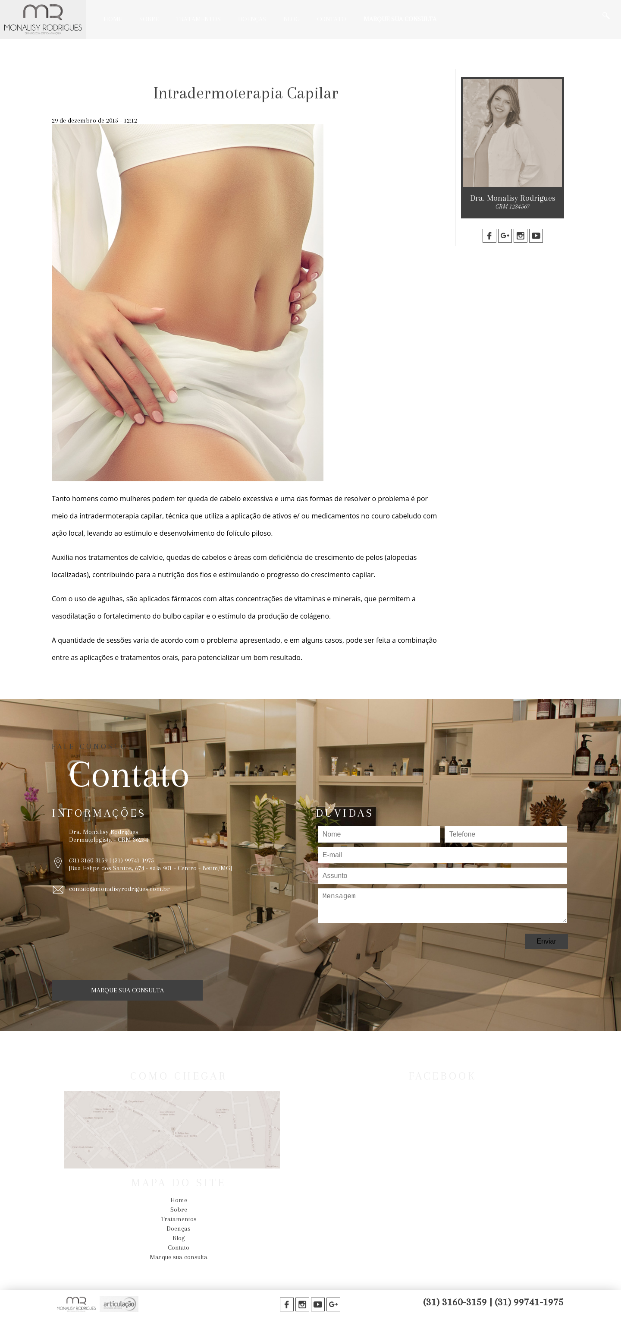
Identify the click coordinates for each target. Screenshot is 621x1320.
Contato (331, 19)
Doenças (252, 19)
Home (113, 19)
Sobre (149, 19)
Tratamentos (198, 19)
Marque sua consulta (400, 19)
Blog (291, 19)
